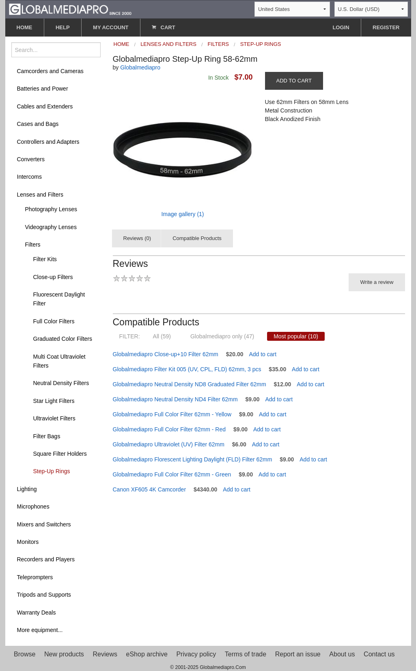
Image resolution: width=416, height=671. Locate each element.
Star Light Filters (54, 401)
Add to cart (262, 354)
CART (163, 27)
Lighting (27, 489)
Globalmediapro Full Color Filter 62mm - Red (169, 429)
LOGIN (340, 27)
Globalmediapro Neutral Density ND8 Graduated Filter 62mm (189, 384)
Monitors (28, 542)
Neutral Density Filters (61, 383)
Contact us (379, 654)
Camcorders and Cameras (50, 71)
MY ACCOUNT (110, 27)
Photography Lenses (51, 209)
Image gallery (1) (182, 214)
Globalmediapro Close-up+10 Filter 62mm (165, 354)
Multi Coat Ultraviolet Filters (59, 361)
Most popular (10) (296, 336)
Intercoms (29, 176)
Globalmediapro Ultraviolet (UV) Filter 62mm (168, 444)
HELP (63, 27)
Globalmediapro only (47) (222, 336)
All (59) (162, 336)
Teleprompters (35, 577)
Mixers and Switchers (44, 524)
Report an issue (298, 654)
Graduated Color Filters (63, 339)
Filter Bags (46, 436)
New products (64, 654)
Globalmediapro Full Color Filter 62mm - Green (172, 474)
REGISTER (386, 27)
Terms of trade (245, 654)
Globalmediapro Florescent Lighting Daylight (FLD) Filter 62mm (192, 459)
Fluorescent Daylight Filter (59, 299)
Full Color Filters (54, 321)
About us (342, 654)
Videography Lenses (51, 227)
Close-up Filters (53, 277)
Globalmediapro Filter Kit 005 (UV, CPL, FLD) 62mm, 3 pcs (187, 369)
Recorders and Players (46, 559)
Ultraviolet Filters (54, 418)
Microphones (33, 506)
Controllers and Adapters (48, 142)
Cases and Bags (38, 124)
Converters (31, 159)
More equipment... (40, 630)
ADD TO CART (294, 81)
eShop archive (147, 654)
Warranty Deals (36, 612)
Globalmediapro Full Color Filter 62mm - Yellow (172, 414)
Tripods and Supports (44, 594)
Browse (24, 654)
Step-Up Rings (51, 471)
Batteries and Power (42, 88)
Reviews (105, 654)
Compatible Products (197, 238)
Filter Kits (45, 259)
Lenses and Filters (40, 194)
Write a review (376, 282)
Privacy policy (196, 654)
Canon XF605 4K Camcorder (149, 489)
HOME (24, 27)
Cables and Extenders (45, 106)
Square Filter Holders (60, 453)
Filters (33, 244)
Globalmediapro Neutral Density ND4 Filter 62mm (175, 399)
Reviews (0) (137, 238)
